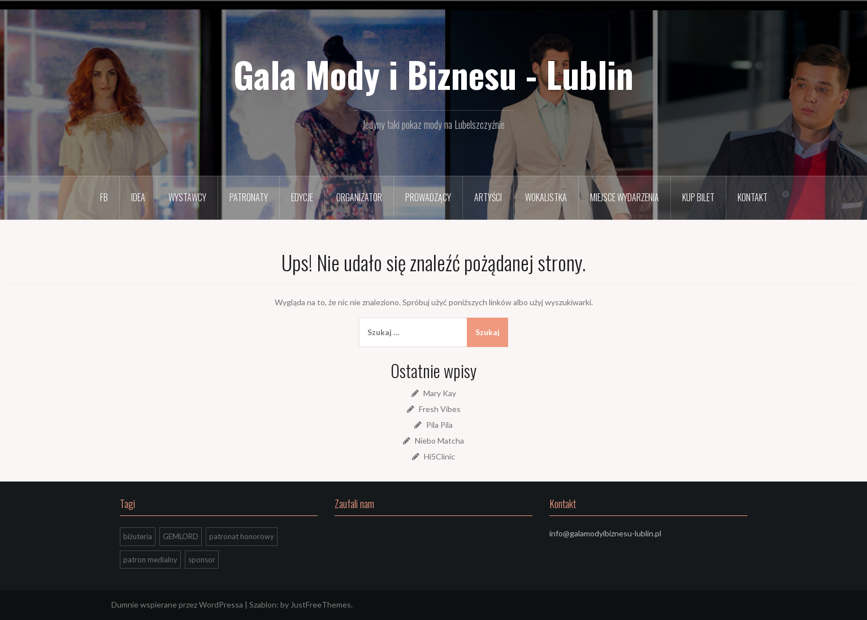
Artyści (488, 197)
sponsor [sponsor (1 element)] (201, 559)
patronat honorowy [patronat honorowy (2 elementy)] (241, 536)
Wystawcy (187, 197)
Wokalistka (546, 197)
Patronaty (248, 197)
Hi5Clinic (439, 456)
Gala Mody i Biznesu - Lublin (433, 74)
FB (104, 197)
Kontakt (753, 197)
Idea (138, 197)
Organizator (359, 197)
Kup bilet (698, 197)
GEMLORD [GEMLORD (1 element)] (180, 536)
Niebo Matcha (439, 440)
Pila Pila (439, 425)
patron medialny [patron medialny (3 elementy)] (150, 559)
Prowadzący (428, 197)
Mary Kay (439, 393)
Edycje (302, 197)
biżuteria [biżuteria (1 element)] (137, 536)
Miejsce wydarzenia (624, 197)
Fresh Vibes (440, 409)
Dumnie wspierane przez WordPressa (177, 604)
